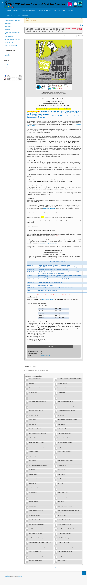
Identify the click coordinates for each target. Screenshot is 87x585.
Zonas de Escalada (24, 15)
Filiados (15, 10)
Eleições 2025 (8, 26)
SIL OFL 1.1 (20, 576)
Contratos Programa (9, 36)
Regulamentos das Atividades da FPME (12, 33)
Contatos (70, 10)
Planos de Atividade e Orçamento (12, 39)
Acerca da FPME (11, 15)
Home (9, 10)
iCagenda (56, 567)
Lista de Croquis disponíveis (11, 45)
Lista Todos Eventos (59, 10)
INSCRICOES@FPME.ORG (48, 243)
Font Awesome (7, 576)
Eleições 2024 (8, 23)
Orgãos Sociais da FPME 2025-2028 (13, 20)
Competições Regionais (44, 10)
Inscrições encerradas (69, 36)
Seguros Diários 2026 (9, 67)
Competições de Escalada (28, 10)
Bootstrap (6, 574)
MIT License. (35, 574)
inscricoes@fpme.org (49, 208)
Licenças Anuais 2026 (10, 64)
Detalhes (50, 346)
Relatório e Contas (9, 42)
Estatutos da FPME (9, 29)
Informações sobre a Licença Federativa (11, 54)
